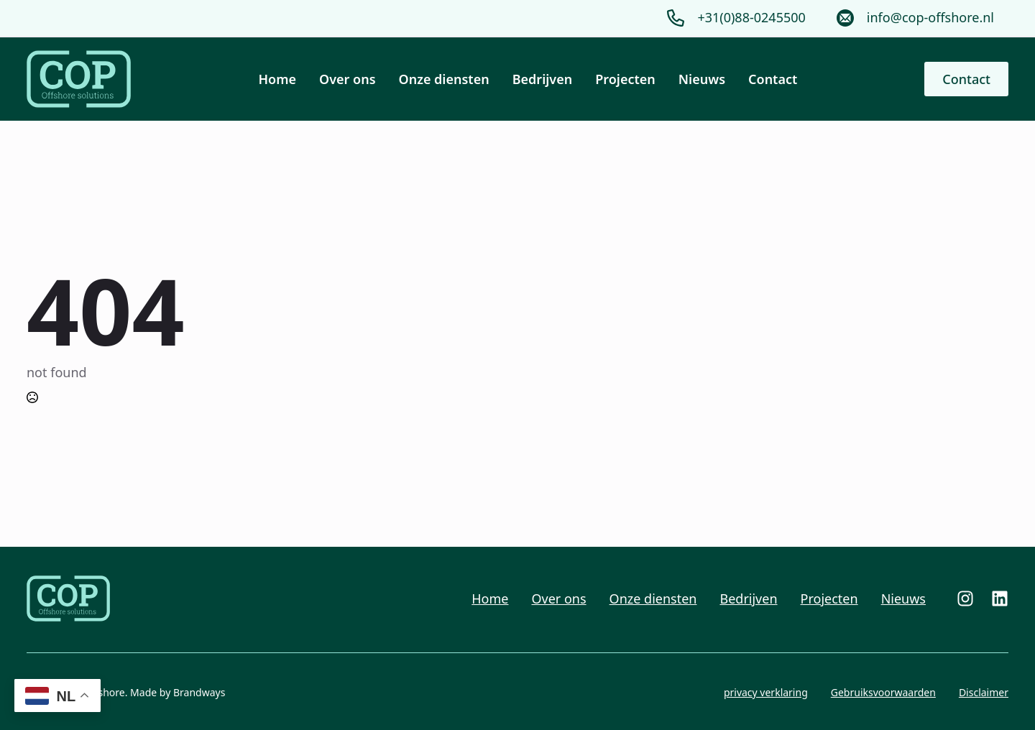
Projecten (625, 79)
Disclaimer (983, 692)
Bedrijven (542, 79)
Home (278, 79)
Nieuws (701, 79)
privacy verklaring (766, 692)
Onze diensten (444, 79)
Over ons (347, 79)
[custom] (965, 598)
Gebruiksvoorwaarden (883, 692)
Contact (772, 79)
